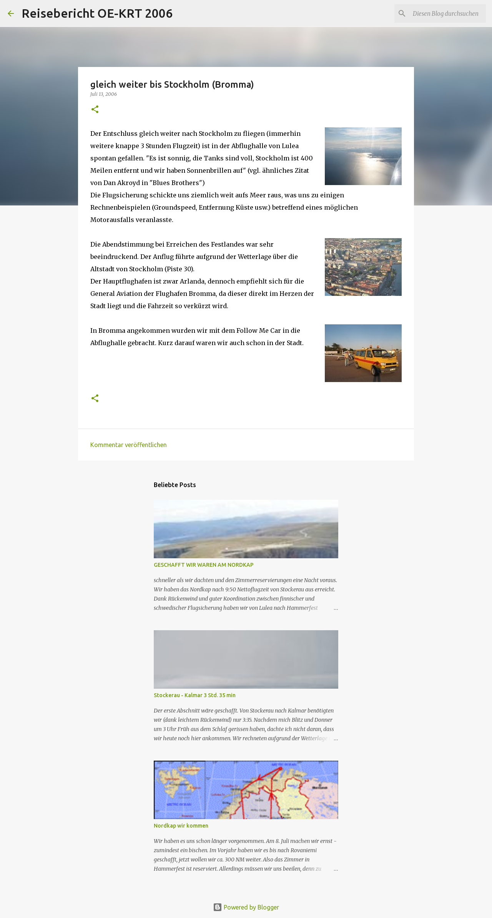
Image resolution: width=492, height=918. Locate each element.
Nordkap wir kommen (181, 826)
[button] (95, 110)
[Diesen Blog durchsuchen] (445, 13)
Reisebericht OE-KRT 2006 (97, 13)
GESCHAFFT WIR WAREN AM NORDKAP (204, 565)
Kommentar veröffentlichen (128, 444)
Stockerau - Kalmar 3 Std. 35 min (195, 695)
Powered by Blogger (246, 907)
